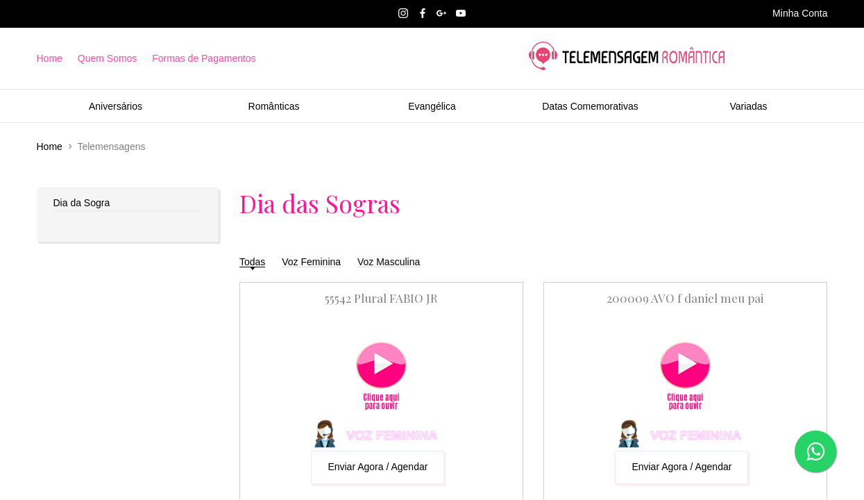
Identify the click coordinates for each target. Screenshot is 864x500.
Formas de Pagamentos (203, 58)
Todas (252, 261)
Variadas (748, 106)
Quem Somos (107, 58)
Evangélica (432, 106)
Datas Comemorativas (590, 106)
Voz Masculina (388, 261)
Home (49, 58)
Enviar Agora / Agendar (377, 466)
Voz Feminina (311, 261)
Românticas (274, 106)
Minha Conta (799, 13)
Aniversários (115, 106)
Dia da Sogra (81, 202)
